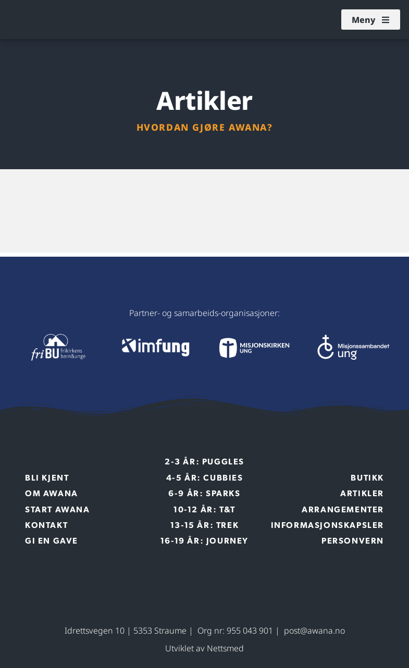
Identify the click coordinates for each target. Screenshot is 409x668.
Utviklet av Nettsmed (204, 648)
